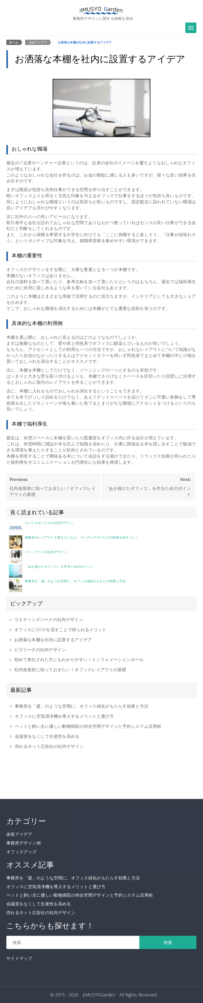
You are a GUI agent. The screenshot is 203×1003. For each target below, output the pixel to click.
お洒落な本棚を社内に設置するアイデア (53, 640)
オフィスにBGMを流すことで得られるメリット (60, 629)
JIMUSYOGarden (99, 995)
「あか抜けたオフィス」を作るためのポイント (51, 571)
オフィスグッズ (21, 852)
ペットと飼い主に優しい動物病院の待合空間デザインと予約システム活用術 (88, 726)
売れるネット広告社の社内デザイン (49, 746)
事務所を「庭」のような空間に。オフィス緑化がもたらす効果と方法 (67, 585)
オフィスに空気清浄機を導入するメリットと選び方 (64, 716)
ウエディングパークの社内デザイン (48, 619)
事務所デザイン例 (23, 843)
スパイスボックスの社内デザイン (41, 527)
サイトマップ (19, 958)
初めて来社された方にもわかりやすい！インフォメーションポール (79, 659)
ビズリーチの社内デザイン (40, 650)
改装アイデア (19, 834)
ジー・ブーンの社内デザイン (38, 556)
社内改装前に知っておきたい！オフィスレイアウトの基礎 (70, 669)
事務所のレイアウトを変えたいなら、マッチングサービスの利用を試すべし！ (74, 542)
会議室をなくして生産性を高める (47, 736)
